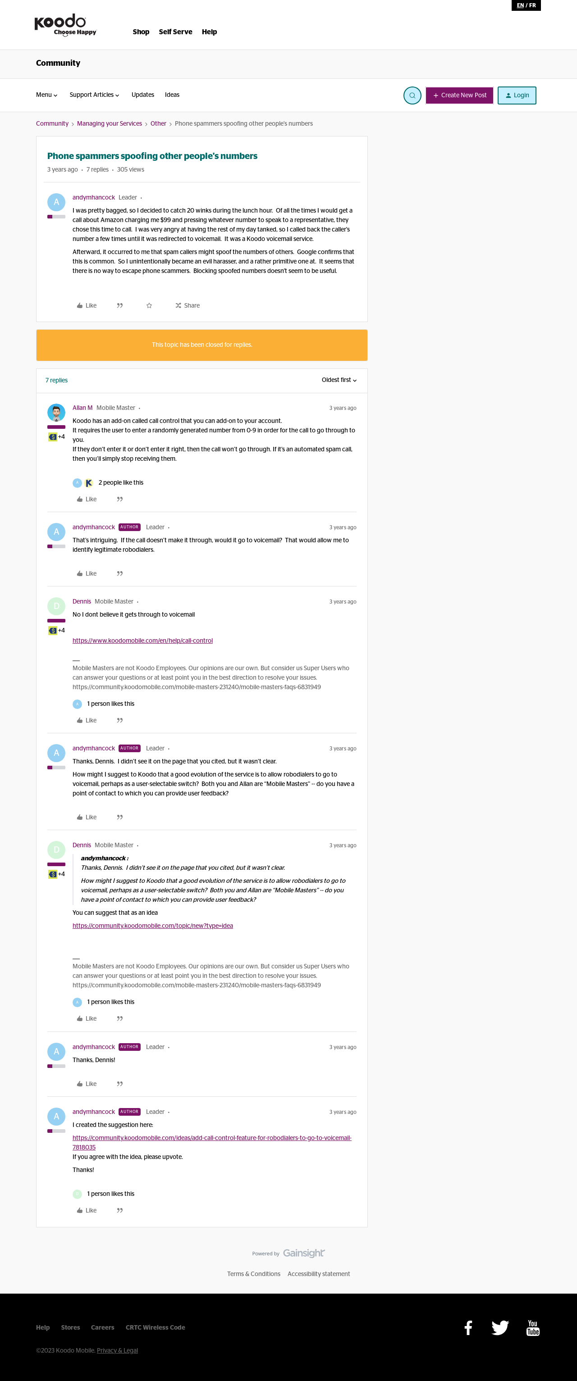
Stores (70, 1328)
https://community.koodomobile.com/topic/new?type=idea (153, 926)
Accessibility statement (319, 1274)
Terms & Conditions (253, 1274)
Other (158, 124)
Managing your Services (109, 124)
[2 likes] (108, 483)
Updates (143, 95)
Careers (102, 1328)
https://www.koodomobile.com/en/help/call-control (143, 641)
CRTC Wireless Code (155, 1328)
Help (43, 1328)
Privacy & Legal (117, 1351)
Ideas (172, 95)
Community (58, 63)
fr (532, 5)
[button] (459, 95)
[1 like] (103, 704)
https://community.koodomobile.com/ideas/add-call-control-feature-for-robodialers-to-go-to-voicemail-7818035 (212, 1143)
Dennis (82, 602)
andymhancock (94, 198)
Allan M (83, 408)
